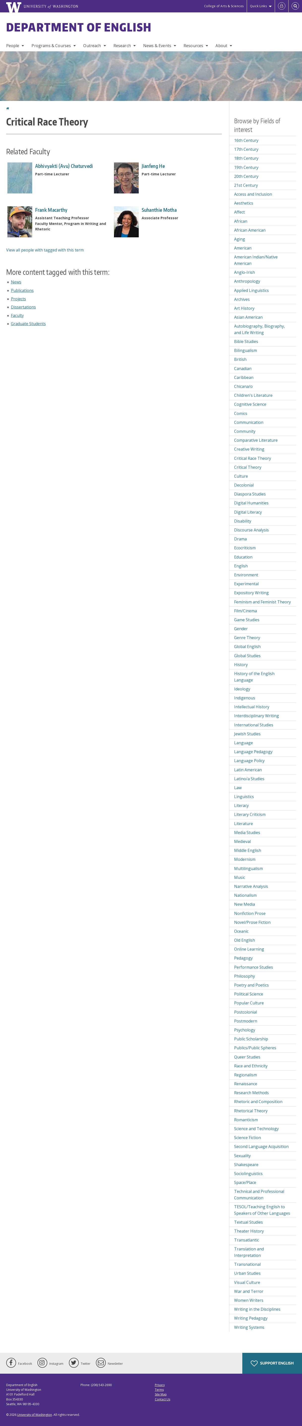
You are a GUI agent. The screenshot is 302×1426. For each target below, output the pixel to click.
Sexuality (242, 1155)
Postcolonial (245, 1012)
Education (243, 557)
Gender (241, 628)
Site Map (161, 1394)
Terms (159, 1390)
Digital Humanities (251, 503)
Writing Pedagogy (251, 1318)
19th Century (246, 167)
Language (243, 742)
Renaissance (245, 1083)
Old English (244, 940)
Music (239, 877)
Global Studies (247, 655)
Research (122, 45)
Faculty (17, 315)
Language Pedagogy (253, 751)
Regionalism (245, 1075)
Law (238, 787)
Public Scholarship (251, 1039)
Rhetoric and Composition (258, 1101)
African (240, 221)
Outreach (92, 45)
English (241, 566)
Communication (248, 422)
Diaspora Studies (250, 494)
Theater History (249, 1231)
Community (244, 431)
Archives (242, 299)
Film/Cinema (245, 611)
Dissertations (23, 307)
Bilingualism (245, 350)
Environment (246, 575)
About (221, 45)
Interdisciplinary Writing (256, 715)
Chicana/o (243, 386)
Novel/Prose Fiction (252, 922)
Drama (240, 539)
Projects (18, 299)
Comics (240, 413)
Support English (272, 1363)
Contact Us (162, 1399)
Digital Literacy (248, 512)
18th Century (246, 158)
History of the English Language (254, 677)
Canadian (242, 368)
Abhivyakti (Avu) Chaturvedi (64, 166)
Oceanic (241, 931)
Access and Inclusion (253, 194)
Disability (242, 521)
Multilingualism (248, 868)
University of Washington (34, 1415)
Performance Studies (253, 967)
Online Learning (249, 949)
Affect (239, 212)
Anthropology (247, 281)
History (241, 664)
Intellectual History (251, 707)
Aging (239, 239)
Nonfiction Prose (250, 913)
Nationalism (245, 895)
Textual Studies (248, 1222)
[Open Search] (295, 6)
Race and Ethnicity (251, 1066)
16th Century (246, 140)
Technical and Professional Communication (259, 1195)
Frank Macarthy (51, 210)
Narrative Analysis (251, 886)
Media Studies (247, 832)
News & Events (157, 45)
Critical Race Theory (252, 458)
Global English (247, 646)
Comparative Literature (256, 440)
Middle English (247, 850)
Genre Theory (247, 637)
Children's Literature (253, 395)
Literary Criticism (250, 814)
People (12, 45)
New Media (244, 904)
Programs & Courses (51, 45)
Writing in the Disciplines (257, 1309)
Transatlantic (246, 1240)
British (240, 359)
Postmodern (245, 1021)
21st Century (246, 185)
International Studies (253, 725)
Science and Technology (256, 1128)
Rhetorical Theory (251, 1111)
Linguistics (244, 796)
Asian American (248, 317)
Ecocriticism (245, 548)
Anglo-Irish (244, 272)
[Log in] (281, 6)
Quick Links (258, 6)
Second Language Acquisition (261, 1146)
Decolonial (244, 485)
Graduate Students (28, 323)
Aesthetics (243, 203)
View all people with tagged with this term (45, 250)
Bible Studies (246, 341)
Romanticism (246, 1119)
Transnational (247, 1264)
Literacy (241, 805)
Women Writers (248, 1300)
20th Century (246, 176)
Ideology (242, 689)
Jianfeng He (153, 166)
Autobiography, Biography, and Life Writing (259, 329)
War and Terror (248, 1291)
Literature (243, 823)
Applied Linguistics (251, 290)
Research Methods (251, 1092)
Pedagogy (243, 958)
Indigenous (244, 698)
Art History (244, 308)
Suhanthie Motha (159, 210)
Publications (22, 290)
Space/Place (245, 1182)
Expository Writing (251, 592)
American (242, 248)
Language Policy (249, 760)
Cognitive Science (250, 404)
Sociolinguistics (248, 1173)
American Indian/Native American (256, 260)
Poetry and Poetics (251, 985)
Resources (193, 45)
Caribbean (243, 377)
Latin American (248, 770)
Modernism (244, 859)
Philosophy (244, 976)
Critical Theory (247, 467)
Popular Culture (249, 1003)
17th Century (246, 149)
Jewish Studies (247, 734)
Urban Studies (247, 1273)
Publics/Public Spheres (255, 1048)
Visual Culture (247, 1282)
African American (250, 230)
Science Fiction (247, 1137)
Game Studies (246, 619)
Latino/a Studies (249, 778)
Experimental (246, 584)
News (16, 282)
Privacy (160, 1385)
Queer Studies (247, 1057)
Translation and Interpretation (249, 1252)
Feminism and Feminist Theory (262, 602)
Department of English (79, 27)
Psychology (244, 1030)
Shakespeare (246, 1164)
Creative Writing (249, 449)
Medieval (242, 841)
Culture (241, 476)
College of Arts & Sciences (224, 6)
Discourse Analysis (251, 530)
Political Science (248, 994)
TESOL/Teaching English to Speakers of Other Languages (262, 1210)
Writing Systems (249, 1327)
